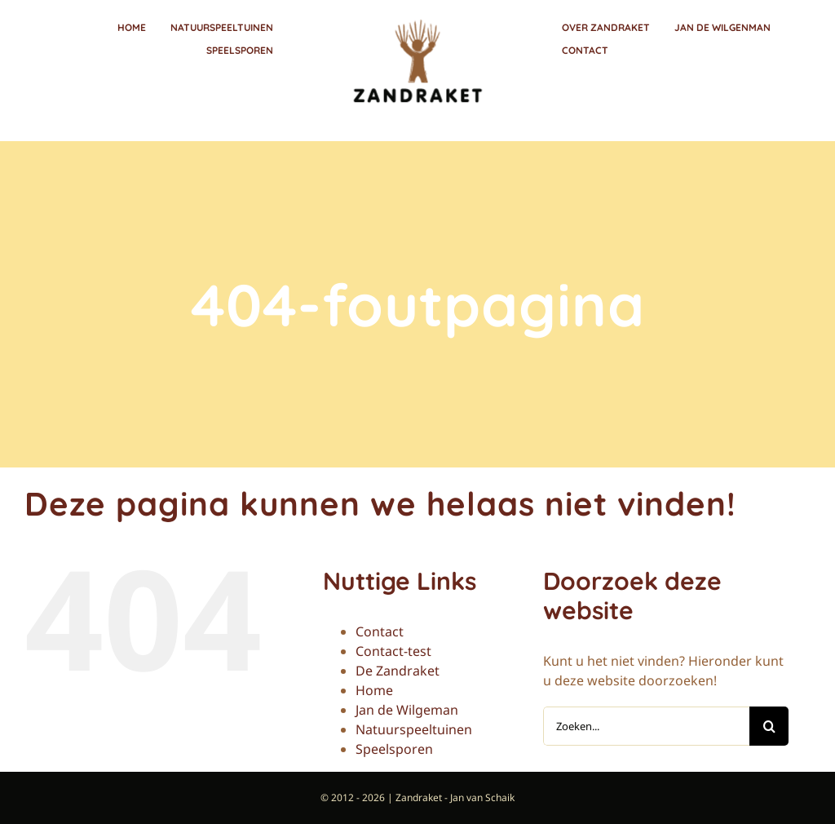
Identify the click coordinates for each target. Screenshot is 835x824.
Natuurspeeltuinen (414, 729)
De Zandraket (398, 671)
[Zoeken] (769, 726)
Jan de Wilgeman (407, 710)
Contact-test (393, 651)
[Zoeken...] (646, 726)
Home (374, 690)
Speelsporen (394, 749)
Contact (380, 631)
